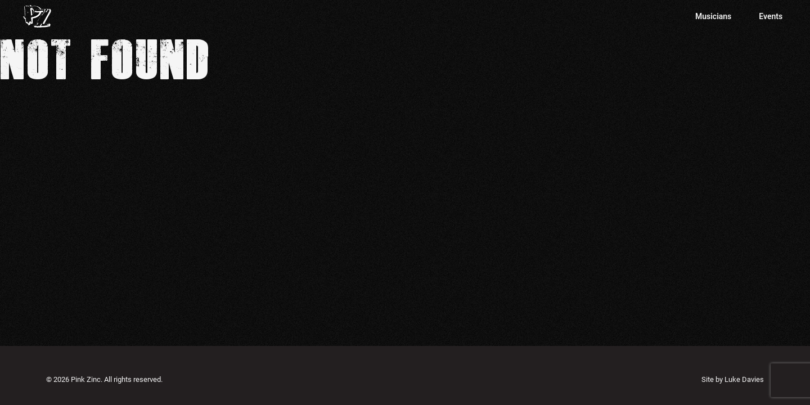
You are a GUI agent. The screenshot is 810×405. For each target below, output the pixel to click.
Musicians (713, 16)
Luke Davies (744, 379)
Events (770, 16)
